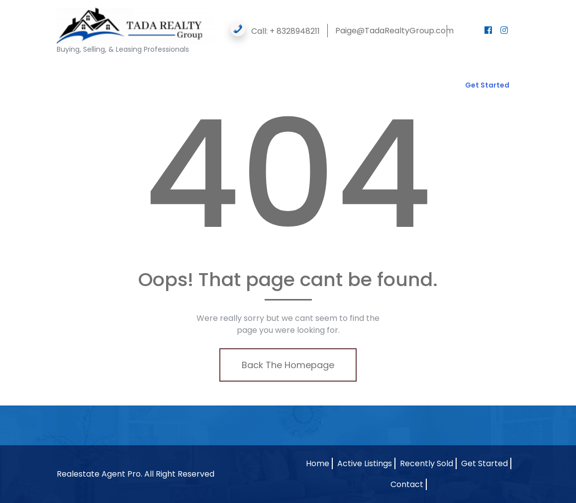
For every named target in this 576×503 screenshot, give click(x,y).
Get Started (487, 85)
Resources (279, 75)
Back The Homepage (288, 365)
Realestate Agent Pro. (99, 474)
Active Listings (364, 463)
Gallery (193, 75)
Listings (154, 75)
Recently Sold (426, 463)
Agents (110, 75)
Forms (231, 75)
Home (72, 75)
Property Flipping (341, 75)
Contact (76, 95)
